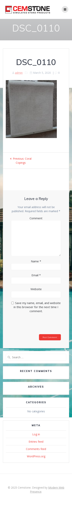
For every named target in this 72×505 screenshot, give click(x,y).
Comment (36, 218)
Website (36, 289)
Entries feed (36, 441)
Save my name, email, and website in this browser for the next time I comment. (37, 307)
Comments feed (36, 449)
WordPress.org (36, 456)
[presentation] (37, 324)
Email (36, 275)
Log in (36, 434)
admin (19, 73)
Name (36, 261)
